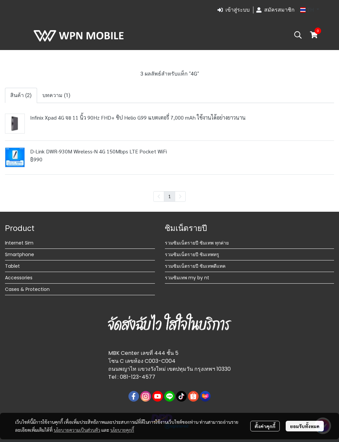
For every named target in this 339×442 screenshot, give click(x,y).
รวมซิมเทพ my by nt (187, 277)
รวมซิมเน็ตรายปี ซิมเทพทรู (192, 254)
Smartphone (19, 254)
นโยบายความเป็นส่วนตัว (77, 430)
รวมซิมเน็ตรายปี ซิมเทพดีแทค (195, 266)
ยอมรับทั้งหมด (304, 426)
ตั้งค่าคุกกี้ (265, 426)
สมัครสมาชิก (275, 10)
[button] (309, 10)
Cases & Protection (27, 289)
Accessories (18, 277)
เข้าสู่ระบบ (234, 10)
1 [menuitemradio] (169, 196)
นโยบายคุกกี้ (122, 430)
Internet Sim (19, 243)
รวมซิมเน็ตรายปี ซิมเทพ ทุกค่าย (197, 243)
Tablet (12, 266)
